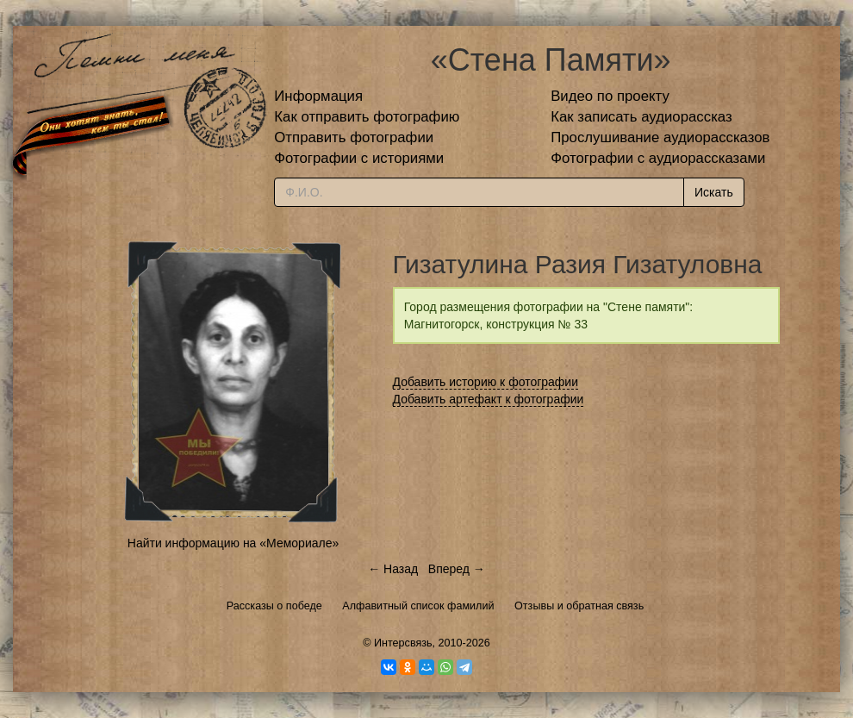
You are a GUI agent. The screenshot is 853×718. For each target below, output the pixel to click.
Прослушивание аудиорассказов (660, 137)
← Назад (393, 569)
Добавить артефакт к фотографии (488, 399)
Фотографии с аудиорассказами (658, 158)
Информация (318, 96)
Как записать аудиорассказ (641, 117)
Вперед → (456, 569)
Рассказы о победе (274, 606)
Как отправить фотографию (366, 117)
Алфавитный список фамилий (418, 606)
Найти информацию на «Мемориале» (233, 543)
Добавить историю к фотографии (486, 382)
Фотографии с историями (359, 158)
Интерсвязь (403, 643)
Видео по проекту (610, 96)
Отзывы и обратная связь (579, 606)
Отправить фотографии (353, 137)
